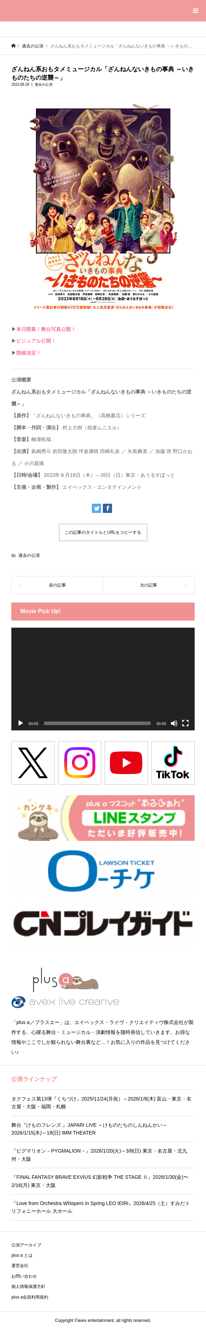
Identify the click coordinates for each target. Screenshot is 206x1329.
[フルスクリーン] (185, 723)
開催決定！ (28, 353)
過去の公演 (43, 84)
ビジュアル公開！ (36, 341)
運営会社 (19, 1265)
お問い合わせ (24, 1276)
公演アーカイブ (26, 1245)
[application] (102, 679)
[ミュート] (174, 723)
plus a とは (21, 1255)
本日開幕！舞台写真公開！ (46, 329)
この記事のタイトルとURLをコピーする (103, 532)
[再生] (20, 723)
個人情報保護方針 (28, 1286)
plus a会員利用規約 (29, 1297)
